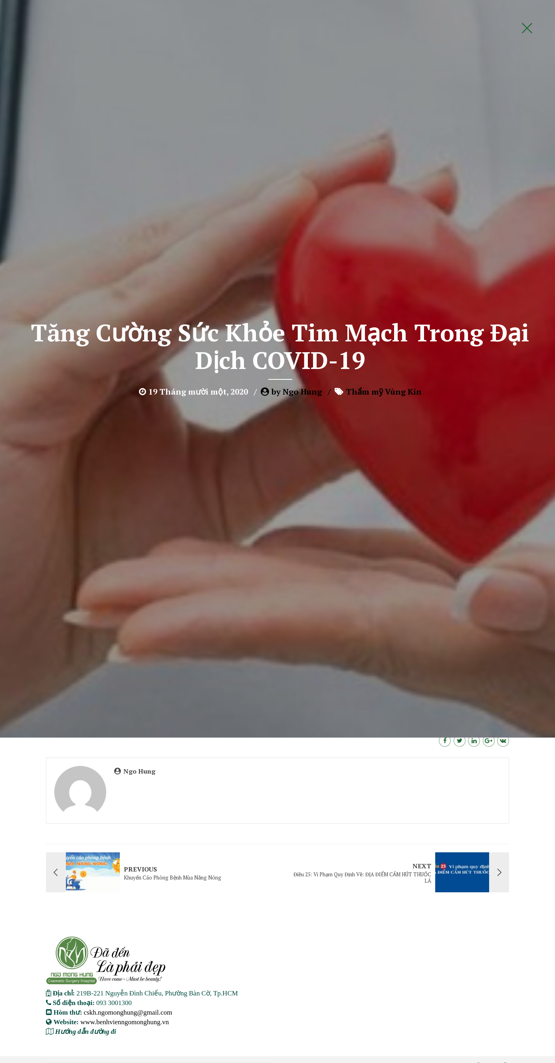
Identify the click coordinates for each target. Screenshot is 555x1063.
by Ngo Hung (297, 174)
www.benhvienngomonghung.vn (124, 1021)
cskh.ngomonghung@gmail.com (128, 1012)
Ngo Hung (139, 771)
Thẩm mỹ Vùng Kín (384, 174)
